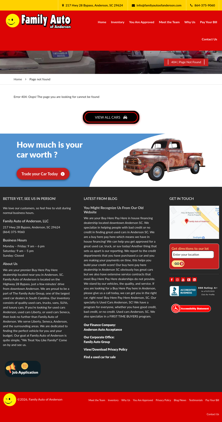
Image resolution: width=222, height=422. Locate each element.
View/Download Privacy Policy (105, 349)
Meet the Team (169, 22)
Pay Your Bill (208, 22)
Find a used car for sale (100, 357)
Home (102, 22)
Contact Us (209, 39)
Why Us (189, 22)
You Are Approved (141, 22)
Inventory (117, 22)
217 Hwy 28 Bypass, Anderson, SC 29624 (94, 5)
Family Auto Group (97, 342)
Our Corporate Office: (99, 337)
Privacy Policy (163, 400)
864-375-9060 (204, 5)
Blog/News (180, 400)
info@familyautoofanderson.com (159, 5)
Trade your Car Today (43, 173)
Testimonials (196, 400)
